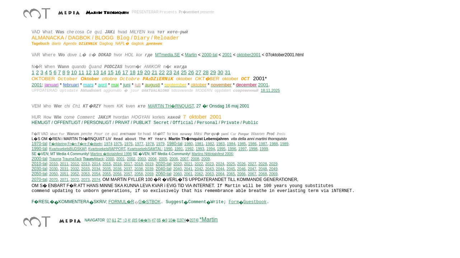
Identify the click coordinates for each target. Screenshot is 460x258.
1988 (273, 145)
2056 (117, 175)
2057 (128, 175)
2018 (138, 165)
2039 (149, 170)
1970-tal (39, 145)
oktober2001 (249, 54)
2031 (64, 170)
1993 (200, 150)
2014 (96, 165)
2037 (128, 170)
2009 (205, 160)
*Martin (209, 221)
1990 (168, 150)
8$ (159, 222)
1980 (188, 145)
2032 (75, 170)
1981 (199, 145)
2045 (230, 170)
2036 (117, 170)
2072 (75, 181)
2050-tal (39, 175)
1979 (160, 145)
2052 (75, 175)
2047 (252, 170)
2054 (96, 175)
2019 (149, 165)
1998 (253, 150)
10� (172, 222)
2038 (138, 170)
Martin (191, 54)
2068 (262, 175)
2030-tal (39, 170)
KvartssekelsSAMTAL (144, 151)
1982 (210, 145)
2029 (273, 165)
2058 (138, 175)
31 (227, 72)
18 (132, 72)
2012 (75, 165)
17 (125, 72)
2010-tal (39, 165)
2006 (173, 160)
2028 (262, 165)
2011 (64, 165)
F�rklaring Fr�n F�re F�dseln (75, 146)
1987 (263, 145)
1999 (263, 150)
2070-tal (39, 181)
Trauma (55, 161)
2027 (252, 165)
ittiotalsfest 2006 (212, 156)
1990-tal (39, 150)
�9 (165, 222)
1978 (149, 145)
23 (169, 72)
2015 (107, 165)
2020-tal (163, 165)
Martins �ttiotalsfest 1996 (111, 156)
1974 (108, 145)
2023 (209, 165)
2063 (209, 175)
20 (147, 72)
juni (126, 84)
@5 (134, 222)
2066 (241, 175)
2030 (53, 170)
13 (96, 72)
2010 (53, 165)
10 (74, 72)
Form (234, 203)
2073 (85, 181)
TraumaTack (72, 161)
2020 (177, 165)
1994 (210, 150)
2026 (241, 165)
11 (81, 72)
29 (213, 72)
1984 (231, 145)
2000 (109, 160)
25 (184, 72)
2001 (227, 54)
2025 (230, 165)
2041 (188, 170)
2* (119, 221)
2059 (149, 175)
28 (205, 72)
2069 (273, 175)
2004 (152, 160)
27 (198, 72)
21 (154, 72)
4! (129, 222)
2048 (262, 170)
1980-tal (174, 145)
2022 (198, 165)
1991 (178, 150)
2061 (188, 175)
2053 (85, 175)
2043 (209, 170)
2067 (252, 175)
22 (162, 72)
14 (103, 72)
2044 (220, 170)
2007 (184, 160)
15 (110, 72)
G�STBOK (150, 203)
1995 (221, 150)
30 (220, 72)
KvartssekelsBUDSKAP (67, 151)
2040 (177, 170)
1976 (128, 145)
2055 (107, 175)
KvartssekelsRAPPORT (107, 151)
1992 (189, 150)
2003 (141, 160)
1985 (242, 145)
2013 (85, 165)
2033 (85, 170)
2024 (220, 165)
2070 (53, 181)
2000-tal (209, 54)
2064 (220, 175)
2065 (230, 175)
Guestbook (255, 203)
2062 (198, 175)
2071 (64, 181)
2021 (188, 165)
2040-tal (163, 170)
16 (118, 72)
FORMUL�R (121, 203)
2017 (128, 165)
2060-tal (163, 175)
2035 (107, 170)
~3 (125, 222)
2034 (96, 170)
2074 (96, 181)
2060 (177, 175)
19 (140, 72)
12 (88, 72)
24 (176, 72)
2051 (64, 175)
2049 (273, 170)
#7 (154, 222)
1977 (139, 145)
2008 (195, 160)
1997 (242, 150)
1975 (117, 145)
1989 (284, 145)
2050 (53, 175)
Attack (93, 161)
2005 (163, 160)
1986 (252, 145)
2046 (241, 170)
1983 (220, 145)
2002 (131, 160)
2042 (198, 170)
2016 (117, 165)
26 (191, 72)
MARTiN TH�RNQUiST (171, 106)
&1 (114, 222)
